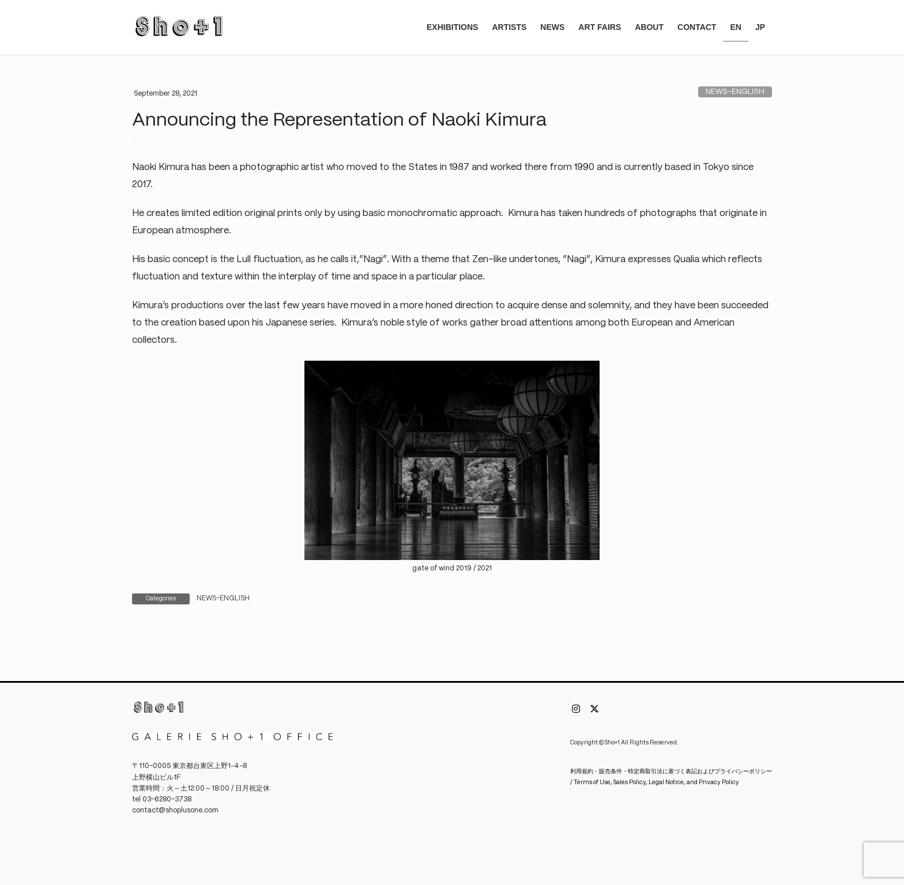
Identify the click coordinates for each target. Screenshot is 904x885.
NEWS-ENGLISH (735, 92)
